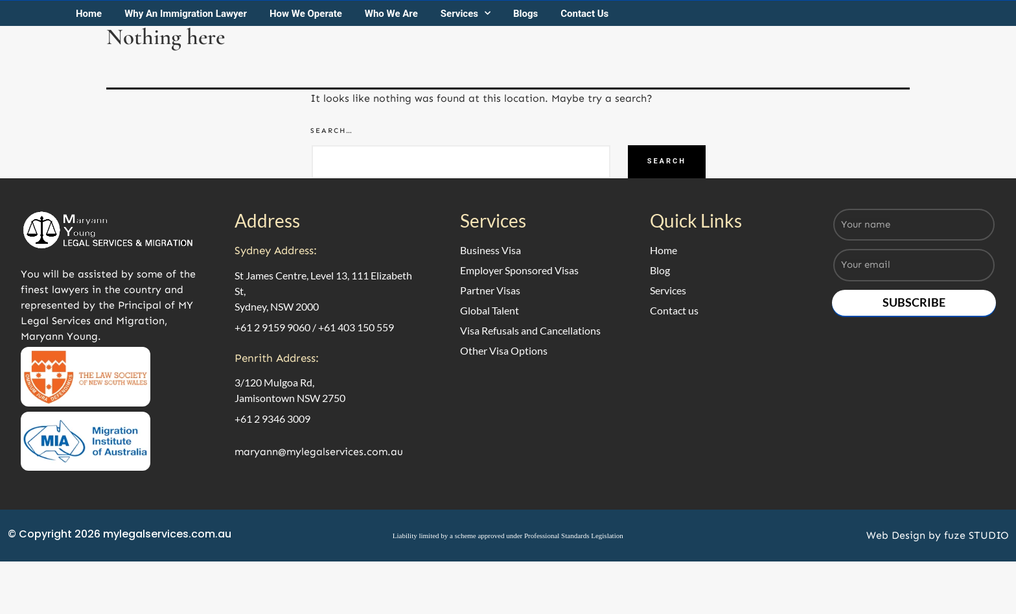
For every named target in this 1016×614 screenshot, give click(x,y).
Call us (871, 25)
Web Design (891, 595)
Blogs (541, 86)
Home (104, 86)
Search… (331, 206)
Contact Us (600, 86)
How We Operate (321, 86)
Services (481, 87)
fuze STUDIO (972, 595)
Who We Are (406, 86)
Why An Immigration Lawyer (201, 86)
